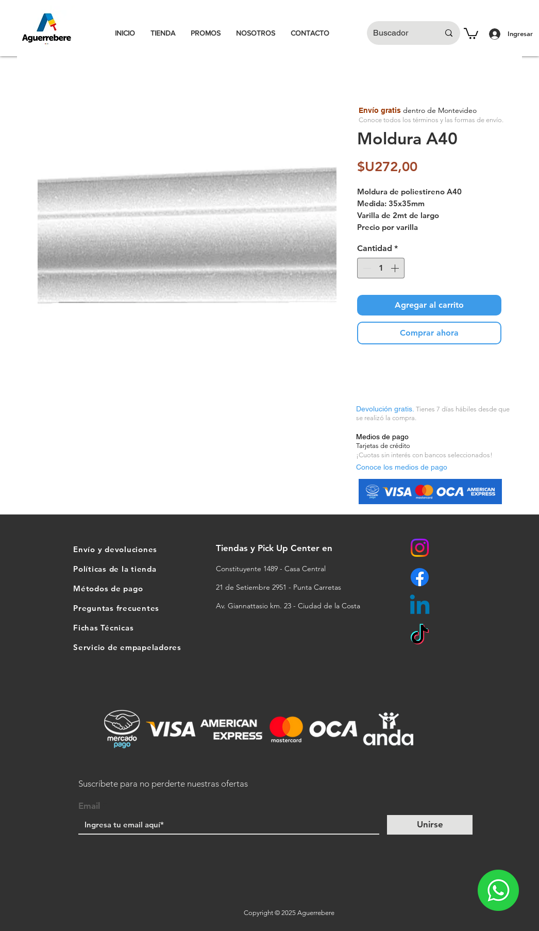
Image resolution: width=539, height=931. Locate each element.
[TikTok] (420, 636)
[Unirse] (430, 825)
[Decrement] (366, 268)
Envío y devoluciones (115, 549)
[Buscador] (398, 33)
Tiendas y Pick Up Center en (275, 548)
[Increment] (396, 268)
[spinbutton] (381, 268)
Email (89, 806)
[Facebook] (420, 577)
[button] (471, 33)
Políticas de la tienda (115, 569)
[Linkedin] (420, 606)
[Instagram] (420, 548)
